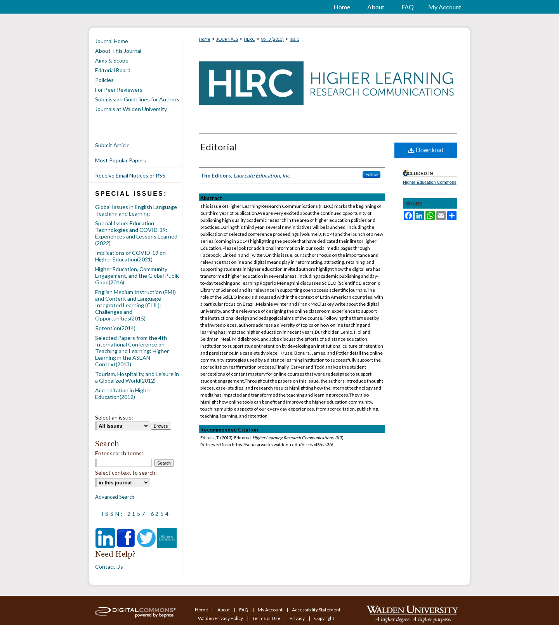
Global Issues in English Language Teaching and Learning (136, 210)
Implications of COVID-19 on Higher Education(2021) (130, 256)
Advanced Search (114, 497)
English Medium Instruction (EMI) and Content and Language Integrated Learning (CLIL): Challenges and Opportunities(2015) (135, 305)
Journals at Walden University (131, 109)
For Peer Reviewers (118, 89)
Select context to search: (126, 472)
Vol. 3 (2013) (272, 39)
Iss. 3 (294, 39)
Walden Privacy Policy (221, 618)
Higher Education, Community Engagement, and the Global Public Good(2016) (137, 276)
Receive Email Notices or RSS (130, 175)
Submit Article (112, 145)
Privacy (298, 618)
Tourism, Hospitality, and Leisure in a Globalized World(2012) (137, 377)
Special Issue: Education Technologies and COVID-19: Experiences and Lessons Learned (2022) (136, 233)
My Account (270, 610)
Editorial (218, 146)
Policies (104, 80)
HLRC (249, 39)
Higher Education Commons (430, 182)
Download (426, 150)
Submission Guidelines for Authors (137, 99)
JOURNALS (227, 39)
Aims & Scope (111, 60)
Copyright (324, 618)
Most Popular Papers (120, 160)
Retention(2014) (115, 328)
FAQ (244, 610)
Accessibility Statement (316, 610)
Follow (371, 174)
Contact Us (109, 566)
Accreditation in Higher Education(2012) (123, 393)
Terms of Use (266, 618)
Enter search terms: (119, 453)
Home (204, 39)
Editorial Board (112, 70)
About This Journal (118, 50)
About (224, 610)
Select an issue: (114, 417)
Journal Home (111, 41)
